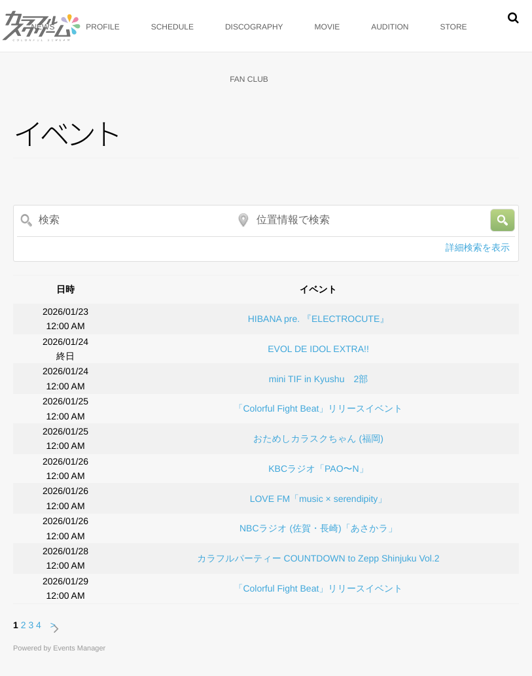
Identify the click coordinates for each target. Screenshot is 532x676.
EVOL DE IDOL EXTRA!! (318, 349)
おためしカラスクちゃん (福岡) (318, 438)
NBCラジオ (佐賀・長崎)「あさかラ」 (318, 528)
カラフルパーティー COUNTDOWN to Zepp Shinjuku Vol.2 (318, 558)
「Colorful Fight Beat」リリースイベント (318, 408)
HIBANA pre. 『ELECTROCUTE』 (318, 318)
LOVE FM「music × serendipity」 (318, 498)
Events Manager (79, 648)
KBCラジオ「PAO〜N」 (318, 468)
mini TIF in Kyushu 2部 (318, 379)
